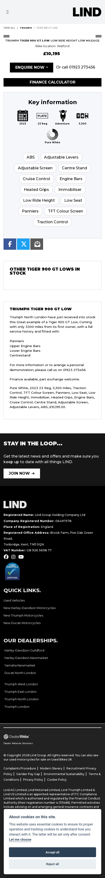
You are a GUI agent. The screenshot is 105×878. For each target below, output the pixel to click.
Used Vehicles (14, 600)
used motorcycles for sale (27, 759)
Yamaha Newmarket (19, 665)
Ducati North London (20, 673)
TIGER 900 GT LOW (47, 27)
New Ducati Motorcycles (22, 623)
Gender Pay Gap (28, 774)
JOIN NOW (19, 473)
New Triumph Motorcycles (23, 615)
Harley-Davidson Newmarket (26, 658)
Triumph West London (21, 684)
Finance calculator (52, 82)
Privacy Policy (33, 779)
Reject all (52, 864)
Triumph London (16, 706)
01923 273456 (82, 67)
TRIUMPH (26, 27)
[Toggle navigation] (7, 12)
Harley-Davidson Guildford (24, 650)
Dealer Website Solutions (18, 743)
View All (9, 27)
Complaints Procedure (20, 768)
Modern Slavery (51, 768)
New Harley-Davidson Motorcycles (30, 608)
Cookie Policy (57, 779)
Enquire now (29, 67)
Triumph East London (20, 691)
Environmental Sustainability (64, 774)
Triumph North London (21, 699)
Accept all (52, 852)
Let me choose (20, 840)
